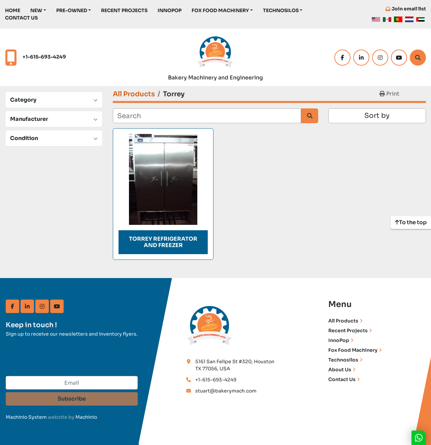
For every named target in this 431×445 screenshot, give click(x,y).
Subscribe (72, 398)
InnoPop (169, 10)
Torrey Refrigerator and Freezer (163, 242)
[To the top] (411, 222)
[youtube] (399, 57)
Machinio (86, 417)
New (36, 10)
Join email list (409, 9)
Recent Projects (124, 10)
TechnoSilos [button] (281, 10)
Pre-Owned (71, 10)
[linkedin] (361, 57)
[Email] (72, 382)
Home (12, 10)
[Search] (418, 57)
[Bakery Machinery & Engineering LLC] (210, 324)
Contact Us (21, 18)
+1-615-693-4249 (44, 57)
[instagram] (380, 57)
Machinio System (26, 417)
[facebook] (342, 57)
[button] (38, 10)
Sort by (377, 115)
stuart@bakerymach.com (226, 391)
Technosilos (343, 360)
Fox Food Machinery (220, 10)
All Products (343, 321)
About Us (339, 370)
